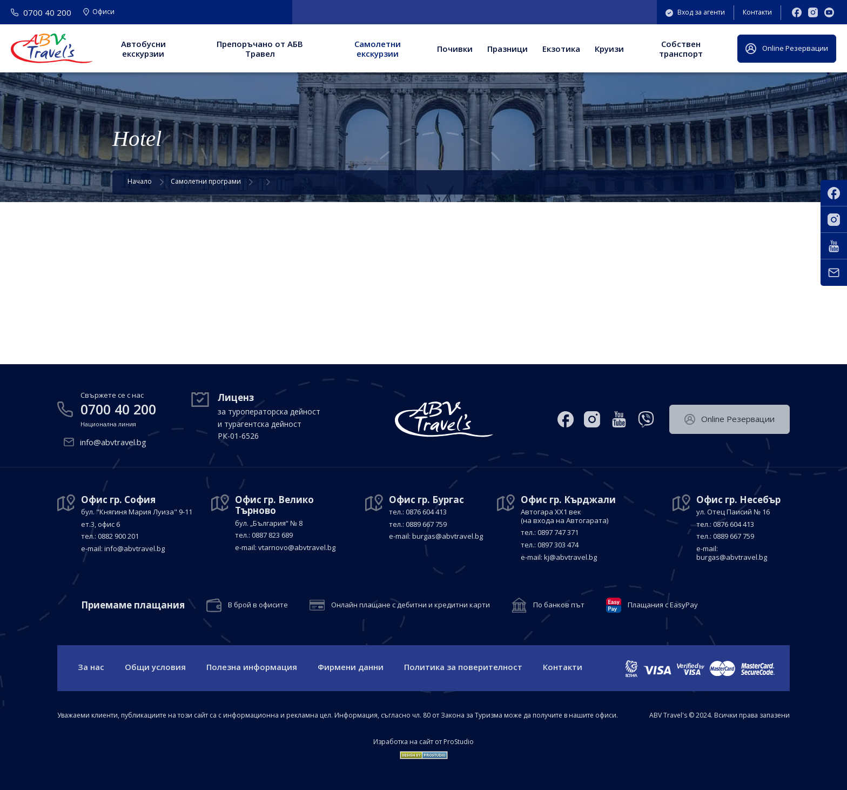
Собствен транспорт (681, 48)
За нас (91, 666)
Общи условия (155, 666)
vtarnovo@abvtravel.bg (296, 547)
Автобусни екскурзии (143, 48)
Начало (139, 181)
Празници (507, 48)
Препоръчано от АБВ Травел (260, 48)
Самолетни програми (206, 181)
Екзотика (561, 48)
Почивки (455, 48)
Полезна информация (251, 666)
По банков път (558, 604)
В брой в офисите (258, 604)
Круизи (609, 48)
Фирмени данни (351, 666)
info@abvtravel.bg (113, 442)
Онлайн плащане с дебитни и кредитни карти (410, 604)
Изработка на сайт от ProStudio (423, 742)
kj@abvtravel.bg (570, 556)
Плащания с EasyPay (663, 604)
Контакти (757, 12)
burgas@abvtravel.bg (447, 535)
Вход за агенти (695, 12)
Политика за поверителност (463, 666)
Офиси (99, 12)
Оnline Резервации (786, 48)
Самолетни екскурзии (377, 48)
